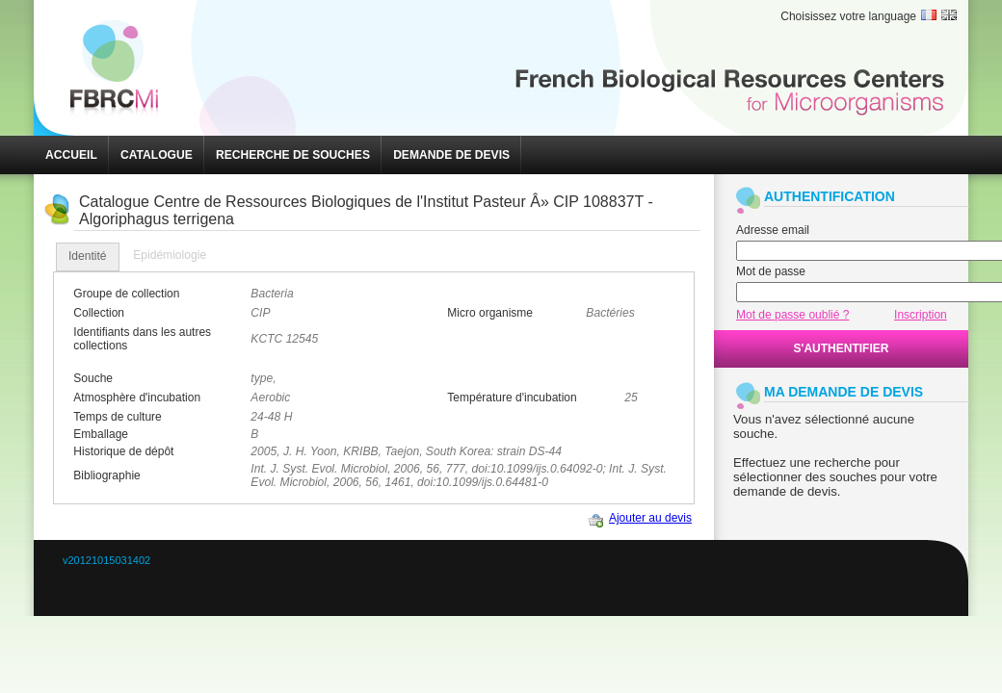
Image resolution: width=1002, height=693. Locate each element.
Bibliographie (106, 475)
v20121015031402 (106, 560)
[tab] (87, 257)
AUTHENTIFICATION (829, 196)
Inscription (920, 314)
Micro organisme (490, 313)
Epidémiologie (169, 255)
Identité (87, 256)
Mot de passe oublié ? (792, 314)
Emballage (100, 434)
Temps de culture (117, 417)
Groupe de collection (126, 293)
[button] (71, 155)
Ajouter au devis (650, 518)
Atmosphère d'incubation (136, 397)
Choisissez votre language (848, 16)
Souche (93, 378)
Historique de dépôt (123, 451)
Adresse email (772, 230)
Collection (98, 313)
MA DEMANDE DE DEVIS (843, 391)
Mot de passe (770, 271)
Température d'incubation (511, 397)
